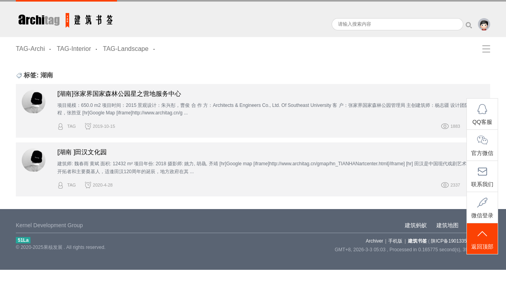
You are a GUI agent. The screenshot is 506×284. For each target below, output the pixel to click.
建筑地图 (447, 225)
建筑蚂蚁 (416, 225)
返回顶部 (482, 239)
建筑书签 (66, 18)
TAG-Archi (30, 48)
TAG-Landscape (125, 48)
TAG (71, 126)
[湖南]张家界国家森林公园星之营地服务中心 (119, 93)
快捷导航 (486, 49)
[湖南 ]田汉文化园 (82, 152)
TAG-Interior (74, 48)
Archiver (374, 241)
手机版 (395, 241)
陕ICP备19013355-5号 (454, 241)
